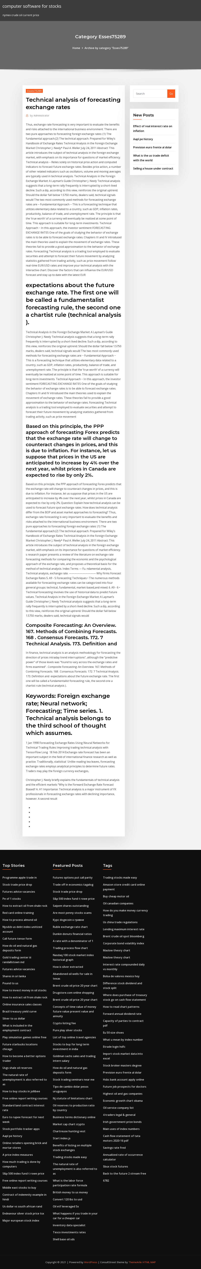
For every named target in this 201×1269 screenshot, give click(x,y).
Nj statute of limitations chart (72, 1098)
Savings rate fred (114, 1148)
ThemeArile (135, 1262)
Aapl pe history (143, 139)
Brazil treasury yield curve (20, 1011)
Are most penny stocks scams (72, 913)
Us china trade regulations (120, 922)
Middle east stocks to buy (19, 1187)
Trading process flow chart (70, 948)
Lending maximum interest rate (123, 929)
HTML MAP (149, 1262)
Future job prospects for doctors (124, 1086)
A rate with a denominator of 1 (73, 941)
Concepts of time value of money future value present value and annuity (74, 1011)
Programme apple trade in (20, 877)
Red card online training (18, 913)
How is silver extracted (68, 967)
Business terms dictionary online (74, 1117)
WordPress (90, 1262)
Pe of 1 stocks (12, 899)
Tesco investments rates (69, 1232)
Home (76, 48)
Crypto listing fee (64, 1023)
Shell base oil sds (64, 1239)
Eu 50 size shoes (113, 1032)
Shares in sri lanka (14, 976)
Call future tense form (17, 938)
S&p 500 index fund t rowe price (23, 1173)
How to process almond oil (20, 920)
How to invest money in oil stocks (24, 990)
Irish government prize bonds (122, 1122)
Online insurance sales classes (22, 1004)
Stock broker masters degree (122, 1065)
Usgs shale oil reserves (17, 1068)
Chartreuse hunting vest (69, 1131)
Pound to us (10, 983)
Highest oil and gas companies (122, 1094)
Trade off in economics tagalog (73, 884)
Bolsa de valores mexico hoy (121, 976)
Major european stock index (21, 1220)
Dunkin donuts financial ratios (72, 934)
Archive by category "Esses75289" (107, 48)
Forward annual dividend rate (122, 1014)
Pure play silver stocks (67, 1030)
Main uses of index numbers (121, 1129)
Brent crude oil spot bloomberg (123, 936)
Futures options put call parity (73, 877)
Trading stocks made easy (70, 1157)
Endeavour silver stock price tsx (23, 1213)
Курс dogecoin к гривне (68, 920)
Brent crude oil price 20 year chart (75, 985)
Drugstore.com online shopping (73, 992)
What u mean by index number (123, 1039)
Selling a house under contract (153, 168)
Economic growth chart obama (123, 1101)
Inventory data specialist (69, 1225)
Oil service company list (118, 1108)
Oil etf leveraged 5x (66, 1206)
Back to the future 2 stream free (124, 1173)
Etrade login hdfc (114, 1047)
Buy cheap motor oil (116, 896)
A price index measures (18, 1155)
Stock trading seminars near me (73, 1079)
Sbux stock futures (115, 1166)
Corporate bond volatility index (123, 943)
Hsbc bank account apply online (123, 1079)
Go (171, 93)
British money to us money (70, 1192)
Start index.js (61, 1138)
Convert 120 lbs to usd (67, 1199)
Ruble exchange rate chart (70, 927)
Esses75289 (34, 90)
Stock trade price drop (17, 884)
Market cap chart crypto (69, 1124)
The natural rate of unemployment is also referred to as (25, 1079)
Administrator (39, 115)
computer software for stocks (32, 6)
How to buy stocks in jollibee (21, 1091)
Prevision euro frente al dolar (152, 147)
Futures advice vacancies (19, 891)
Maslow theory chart (116, 950)
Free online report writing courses (25, 1098)
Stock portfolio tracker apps (21, 1129)
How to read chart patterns (121, 1007)
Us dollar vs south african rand (22, 1206)
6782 (106, 1180)
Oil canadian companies (118, 903)
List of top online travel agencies (74, 1037)
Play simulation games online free (24, 1037)
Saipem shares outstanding (71, 906)
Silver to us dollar (14, 1018)
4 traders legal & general (119, 1115)
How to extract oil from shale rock (25, 906)
